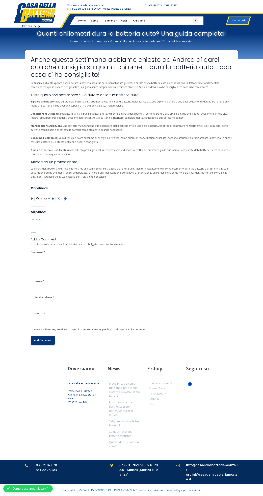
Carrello (154, 399)
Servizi (95, 20)
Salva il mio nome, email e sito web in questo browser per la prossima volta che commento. (91, 329)
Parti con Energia (31, 26)
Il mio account (157, 393)
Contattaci (238, 20)
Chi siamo (139, 20)
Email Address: (44, 297)
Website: (40, 313)
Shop (152, 404)
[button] (28, 488)
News (124, 20)
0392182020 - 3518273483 (162, 5)
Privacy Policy (157, 388)
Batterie (110, 20)
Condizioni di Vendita (162, 383)
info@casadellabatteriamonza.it (88, 5)
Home (82, 20)
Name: (39, 281)
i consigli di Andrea (94, 41)
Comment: (38, 252)
